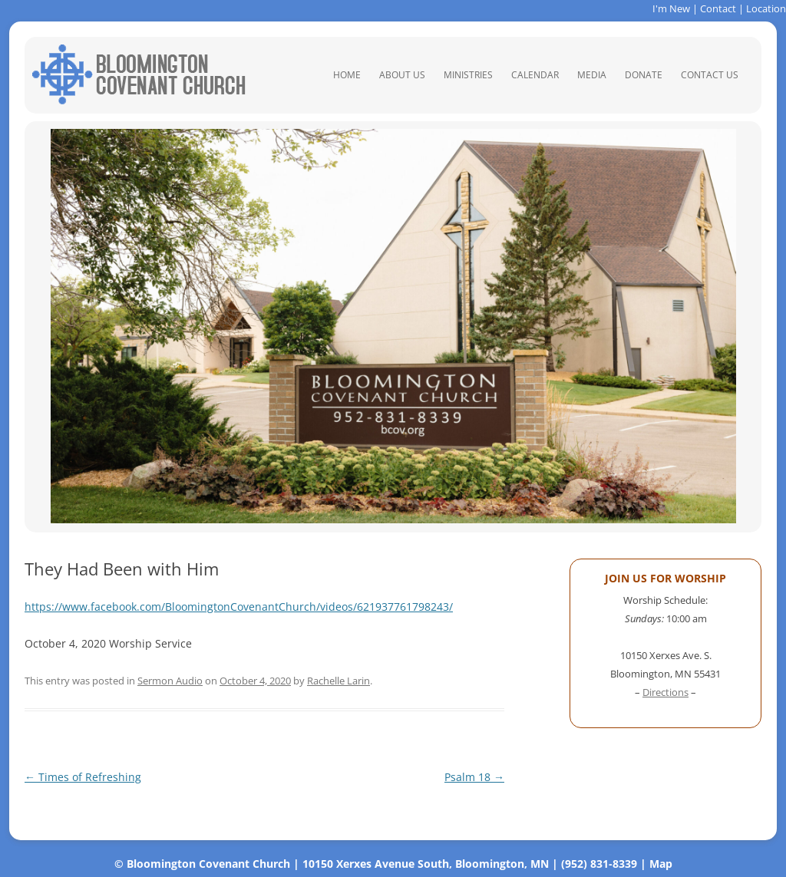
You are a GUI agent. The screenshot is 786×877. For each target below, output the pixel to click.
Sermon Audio (170, 680)
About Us (402, 74)
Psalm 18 (474, 777)
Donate (643, 74)
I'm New (671, 8)
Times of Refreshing (83, 777)
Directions (665, 692)
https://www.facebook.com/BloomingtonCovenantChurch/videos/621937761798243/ (239, 606)
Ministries (468, 74)
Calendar (535, 74)
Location (766, 8)
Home (347, 74)
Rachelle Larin (338, 680)
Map (660, 863)
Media (591, 74)
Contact (718, 8)
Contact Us (709, 74)
